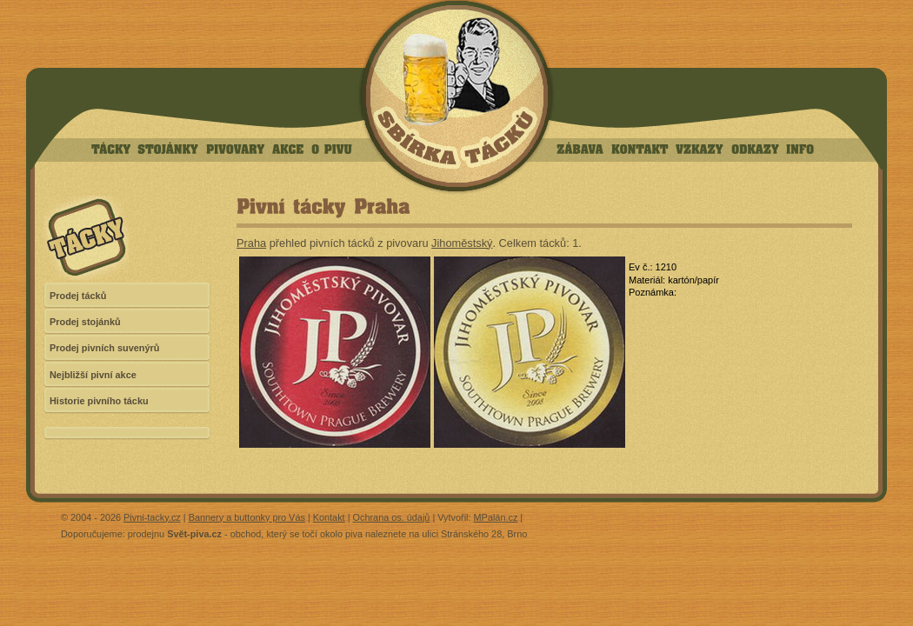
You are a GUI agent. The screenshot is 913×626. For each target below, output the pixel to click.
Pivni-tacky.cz (152, 517)
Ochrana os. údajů (391, 517)
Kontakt (329, 517)
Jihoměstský (461, 243)
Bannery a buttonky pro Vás (247, 517)
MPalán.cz (496, 517)
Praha (251, 243)
